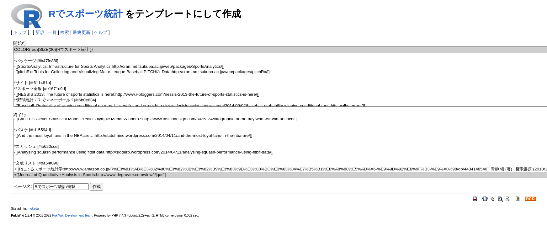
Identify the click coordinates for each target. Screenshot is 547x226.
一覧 (52, 32)
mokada (33, 208)
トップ (20, 32)
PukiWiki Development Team (72, 215)
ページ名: (22, 186)
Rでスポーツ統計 (86, 13)
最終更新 (81, 32)
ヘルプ (100, 32)
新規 (39, 32)
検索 (64, 32)
